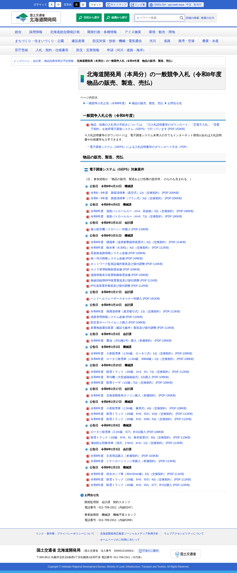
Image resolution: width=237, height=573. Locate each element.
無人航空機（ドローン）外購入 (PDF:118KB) (119, 229)
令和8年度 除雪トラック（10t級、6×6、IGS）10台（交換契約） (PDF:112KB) (142, 413)
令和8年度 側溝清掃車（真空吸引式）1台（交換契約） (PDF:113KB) (135, 311)
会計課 (37, 60)
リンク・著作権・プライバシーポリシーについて (65, 533)
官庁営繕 (21, 50)
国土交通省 (185, 554)
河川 (152, 41)
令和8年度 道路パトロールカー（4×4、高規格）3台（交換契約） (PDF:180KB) (142, 211)
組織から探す (119, 17)
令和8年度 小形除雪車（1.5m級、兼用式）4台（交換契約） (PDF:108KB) (139, 408)
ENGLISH (160, 4)
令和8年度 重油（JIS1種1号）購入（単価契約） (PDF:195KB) (131, 340)
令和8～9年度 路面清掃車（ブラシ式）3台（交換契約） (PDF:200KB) (136, 198)
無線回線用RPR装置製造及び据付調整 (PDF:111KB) (124, 280)
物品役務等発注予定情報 (58, 60)
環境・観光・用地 (162, 32)
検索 (182, 17)
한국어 (197, 4)
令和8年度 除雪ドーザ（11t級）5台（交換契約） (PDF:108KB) (132, 382)
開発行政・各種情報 (102, 32)
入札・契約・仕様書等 (52, 50)
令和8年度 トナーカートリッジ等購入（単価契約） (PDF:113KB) (133, 461)
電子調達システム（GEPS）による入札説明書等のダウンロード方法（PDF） (139, 146)
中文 (188, 4)
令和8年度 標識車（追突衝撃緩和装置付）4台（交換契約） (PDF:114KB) (138, 242)
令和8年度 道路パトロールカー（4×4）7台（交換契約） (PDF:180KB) (136, 216)
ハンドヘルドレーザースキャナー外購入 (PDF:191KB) (125, 298)
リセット (96, 4)
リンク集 (140, 4)
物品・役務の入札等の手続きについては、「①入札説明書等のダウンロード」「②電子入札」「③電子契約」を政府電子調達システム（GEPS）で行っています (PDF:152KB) (155, 127)
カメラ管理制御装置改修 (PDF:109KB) (115, 269)
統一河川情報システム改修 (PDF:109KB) (117, 258)
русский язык (176, 4)
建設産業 (78, 41)
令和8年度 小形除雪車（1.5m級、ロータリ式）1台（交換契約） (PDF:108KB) (141, 353)
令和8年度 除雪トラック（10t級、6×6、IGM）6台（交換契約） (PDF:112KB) (141, 419)
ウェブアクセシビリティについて (184, 533)
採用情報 (35, 32)
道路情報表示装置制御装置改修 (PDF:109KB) (119, 275)
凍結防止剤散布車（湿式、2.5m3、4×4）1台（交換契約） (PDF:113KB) (137, 443)
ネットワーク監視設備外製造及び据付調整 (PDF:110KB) (127, 263)
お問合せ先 (175, 103)
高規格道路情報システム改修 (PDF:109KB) (118, 253)
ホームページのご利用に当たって (120, 539)
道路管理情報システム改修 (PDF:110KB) (117, 317)
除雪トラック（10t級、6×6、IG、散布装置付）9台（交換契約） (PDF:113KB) (140, 437)
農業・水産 (210, 41)
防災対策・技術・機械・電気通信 (117, 41)
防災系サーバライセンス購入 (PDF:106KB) (118, 322)
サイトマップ (119, 4)
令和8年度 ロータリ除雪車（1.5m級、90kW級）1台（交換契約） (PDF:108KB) (142, 359)
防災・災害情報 (87, 50)
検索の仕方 (207, 17)
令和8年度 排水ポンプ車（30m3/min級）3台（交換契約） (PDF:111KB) (137, 474)
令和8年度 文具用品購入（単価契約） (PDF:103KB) (125, 455)
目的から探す (92, 17)
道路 (167, 41)
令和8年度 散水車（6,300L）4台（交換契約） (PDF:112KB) (130, 247)
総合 (18, 32)
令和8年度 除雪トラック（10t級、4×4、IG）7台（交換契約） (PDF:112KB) (140, 371)
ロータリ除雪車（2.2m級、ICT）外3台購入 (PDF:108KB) (127, 432)
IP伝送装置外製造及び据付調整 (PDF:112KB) (119, 285)
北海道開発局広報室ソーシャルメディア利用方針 (129, 533)
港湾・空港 (186, 41)
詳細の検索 (192, 17)
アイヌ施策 (133, 32)
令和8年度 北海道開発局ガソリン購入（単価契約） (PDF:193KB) (133, 395)
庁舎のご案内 (150, 550)
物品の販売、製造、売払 (147, 103)
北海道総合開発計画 (65, 32)
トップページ (22, 61)
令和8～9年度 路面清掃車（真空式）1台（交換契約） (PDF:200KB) (135, 192)
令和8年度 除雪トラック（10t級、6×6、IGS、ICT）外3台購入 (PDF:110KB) (140, 485)
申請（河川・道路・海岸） (126, 50)
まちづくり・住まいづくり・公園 (39, 41)
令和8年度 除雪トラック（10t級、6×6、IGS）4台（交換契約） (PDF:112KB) (141, 479)
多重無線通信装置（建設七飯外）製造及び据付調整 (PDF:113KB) (132, 327)
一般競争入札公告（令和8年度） (107, 103)
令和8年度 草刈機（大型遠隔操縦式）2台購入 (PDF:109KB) (130, 377)
